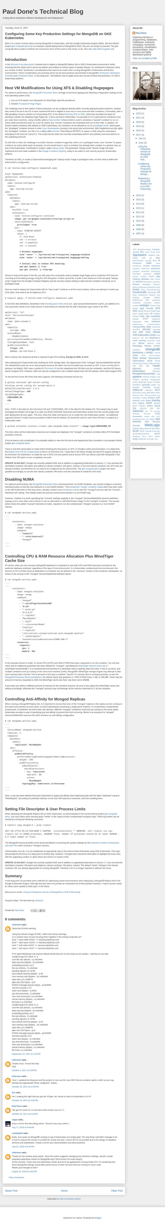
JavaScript (156, 327)
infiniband (156, 321)
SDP (158, 398)
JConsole (156, 329)
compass (136, 271)
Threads (147, 414)
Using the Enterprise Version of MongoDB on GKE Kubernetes (51, 892)
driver (135, 295)
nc (144, 353)
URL (153, 416)
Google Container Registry (54, 151)
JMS (135, 332)
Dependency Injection (151, 282)
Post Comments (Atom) (69, 1199)
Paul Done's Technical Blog (42, 11)
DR (158, 292)
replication (149, 390)
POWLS (136, 380)
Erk (13, 1092)
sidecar (141, 403)
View (143, 419)
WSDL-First (138, 439)
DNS (158, 287)
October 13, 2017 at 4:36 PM (25, 1100)
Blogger (97, 1218)
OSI (134, 366)
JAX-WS (146, 329)
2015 (138, 199)
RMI (148, 393)
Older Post (117, 1190)
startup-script (58, 148)
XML (152, 439)
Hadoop (157, 314)
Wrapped (136, 436)
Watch (152, 419)
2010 (138, 221)
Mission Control (152, 346)
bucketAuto (137, 266)
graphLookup (143, 314)
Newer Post (11, 1190)
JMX (141, 332)
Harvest (136, 316)
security (136, 400)
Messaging (137, 346)
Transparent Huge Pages (30, 104)
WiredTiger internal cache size (92, 666)
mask (135, 340)
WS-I (151, 436)
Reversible (137, 393)
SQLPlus (143, 408)
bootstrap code (70, 490)
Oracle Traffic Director (151, 363)
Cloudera (136, 268)
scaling (144, 398)
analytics (151, 255)
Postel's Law (155, 377)
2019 (138, 126)
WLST (157, 434)
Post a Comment (16, 1177)
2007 (138, 233)
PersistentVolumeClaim (144, 373)
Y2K (156, 439)
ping (158, 374)
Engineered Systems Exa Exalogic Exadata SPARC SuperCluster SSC (146, 297)
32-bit (147, 252)
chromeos (155, 266)
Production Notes (25, 76)
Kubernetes (143, 335)
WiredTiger (156, 428)
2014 (138, 203)
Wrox (144, 436)
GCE (157, 308)
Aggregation (140, 254)
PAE (147, 366)
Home (64, 1190)
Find (158, 305)
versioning (137, 419)
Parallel (156, 366)
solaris (150, 406)
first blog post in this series (57, 304)
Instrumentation (154, 324)
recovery (146, 387)
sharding (156, 400)
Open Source (139, 358)
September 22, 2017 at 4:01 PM (26, 1054)
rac (159, 385)
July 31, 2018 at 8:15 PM (23, 1146)
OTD (141, 366)
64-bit (152, 252)
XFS (148, 439)
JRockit (156, 332)
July (141, 138)
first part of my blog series (22, 64)
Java (148, 326)
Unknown (16, 924)
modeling (136, 350)
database (145, 279)
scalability (136, 398)
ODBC (135, 355)
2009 (138, 225)
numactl (157, 353)
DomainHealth (139, 292)
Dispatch (156, 284)
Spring (157, 406)
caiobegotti (17, 1133)
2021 (138, 117)
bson (158, 263)
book (149, 263)
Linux (153, 334)
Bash (155, 260)
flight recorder (146, 308)
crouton (143, 276)
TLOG (157, 414)
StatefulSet (138, 411)
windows (147, 428)
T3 (151, 411)
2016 (138, 195)
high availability (153, 316)
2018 (138, 130)
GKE (135, 311)
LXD (146, 338)
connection (145, 271)
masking (142, 340)
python (153, 385)
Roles (153, 393)
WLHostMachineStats (141, 434)
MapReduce (154, 338)
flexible (135, 308)
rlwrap (143, 393)
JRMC (148, 332)
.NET (135, 249)
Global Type (155, 311)
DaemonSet (54, 120)
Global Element (144, 311)
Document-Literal (153, 290)
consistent (147, 274)
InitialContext (138, 324)
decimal (139, 282)
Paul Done (17, 1106)
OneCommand (154, 355)
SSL (158, 408)
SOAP (149, 403)
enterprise (156, 300)
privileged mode (101, 125)
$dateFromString (144, 249)
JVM (135, 335)
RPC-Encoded (150, 395)
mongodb (153, 349)
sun (146, 411)
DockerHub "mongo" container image (86, 487)
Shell (135, 403)
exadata (136, 305)
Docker (136, 289)
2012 (138, 212)
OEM (143, 355)
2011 (138, 216)
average (148, 260)
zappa (15, 1119)
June (141, 142)
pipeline (137, 376)
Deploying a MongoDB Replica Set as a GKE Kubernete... (145, 183)
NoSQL (149, 352)
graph (135, 314)
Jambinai (39, 900)
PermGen (156, 371)
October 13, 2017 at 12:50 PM (25, 1086)
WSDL (157, 436)
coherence (155, 268)
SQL (135, 408)
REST (157, 390)
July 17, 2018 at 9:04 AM (23, 1127)
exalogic (144, 305)
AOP (144, 258)
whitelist (136, 428)
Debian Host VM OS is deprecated (23, 452)
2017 (138, 135)
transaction (137, 416)
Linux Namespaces (50, 128)
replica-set (138, 390)
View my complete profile (145, 58)
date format (155, 279)
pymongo (146, 385)
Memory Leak (153, 343)
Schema (151, 398)
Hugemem (156, 319)
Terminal (136, 414)
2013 (138, 208)
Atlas (158, 258)
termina (157, 411)
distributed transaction (147, 287)
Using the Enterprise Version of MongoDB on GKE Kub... (144, 153)
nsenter (55, 131)
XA (144, 439)
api (150, 258)
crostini (157, 274)
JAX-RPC (136, 329)
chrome (146, 266)
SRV (151, 408)
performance (139, 371)
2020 (138, 122)
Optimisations (154, 358)
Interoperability (139, 327)
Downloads (152, 292)
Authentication (138, 260)
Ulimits (146, 416)
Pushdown (137, 385)
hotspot (135, 319)
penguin (157, 369)
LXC (142, 338)
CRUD (151, 276)
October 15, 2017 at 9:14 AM (25, 1114)
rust (158, 395)
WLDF (136, 431)
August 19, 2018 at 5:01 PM (24, 1171)
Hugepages (137, 321)
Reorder (157, 387)
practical (144, 380)
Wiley (141, 428)
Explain (153, 305)
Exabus (157, 303)
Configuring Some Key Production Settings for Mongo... (144, 168)
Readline (136, 387)
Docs (143, 290)
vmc (147, 419)
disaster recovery (141, 284)
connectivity (155, 271)
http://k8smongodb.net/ (103, 49)
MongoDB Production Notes (45, 93)
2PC (142, 252)
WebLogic (152, 425)
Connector (137, 274)
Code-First (145, 268)
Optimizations (138, 361)
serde (142, 400)
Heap (142, 316)
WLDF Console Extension (150, 431)
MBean (141, 343)
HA (151, 314)
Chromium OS (50, 368)
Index (146, 321)
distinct (135, 287)
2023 (138, 113)
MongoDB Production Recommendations (23, 677)
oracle (149, 361)
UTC (158, 416)
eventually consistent (142, 303)
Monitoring (138, 352)
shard (148, 400)
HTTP (145, 319)
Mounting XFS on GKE (74, 114)
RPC (142, 395)
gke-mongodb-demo (21, 46)
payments (137, 368)
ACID (158, 252)
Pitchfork (146, 377)
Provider (156, 382)
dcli (134, 282)
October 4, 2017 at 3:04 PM (24, 1070)
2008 (138, 229)
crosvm (135, 276)
